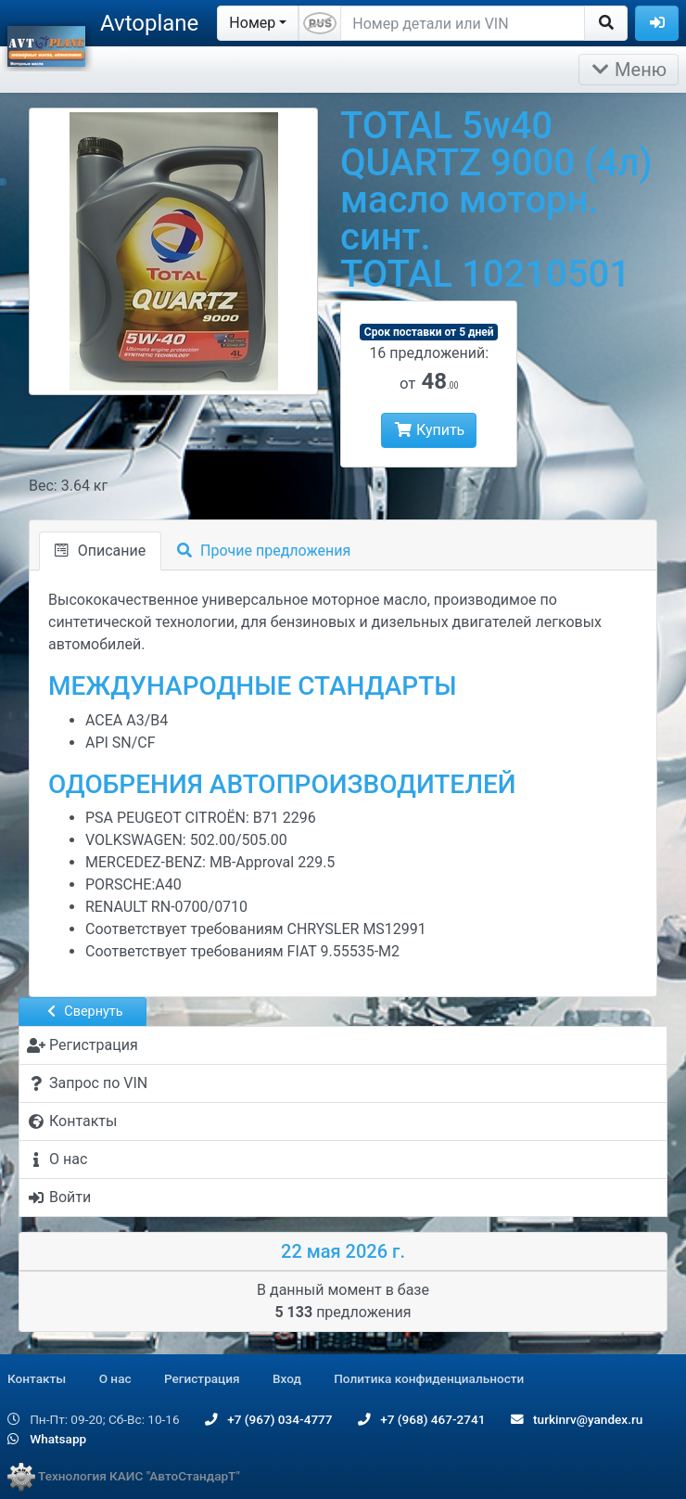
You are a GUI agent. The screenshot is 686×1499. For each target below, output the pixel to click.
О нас (115, 1378)
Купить (428, 430)
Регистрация (202, 1378)
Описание (100, 550)
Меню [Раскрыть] (629, 69)
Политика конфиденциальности (429, 1378)
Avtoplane (149, 23)
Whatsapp (46, 1438)
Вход (287, 1378)
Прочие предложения (263, 550)
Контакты (36, 1378)
